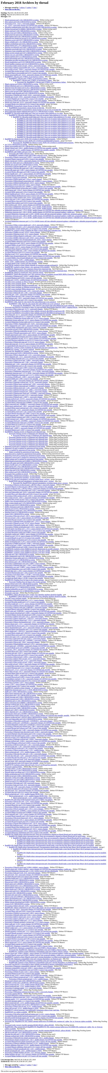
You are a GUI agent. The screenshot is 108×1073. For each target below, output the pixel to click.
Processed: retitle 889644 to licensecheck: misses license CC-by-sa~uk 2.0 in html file (33, 110)
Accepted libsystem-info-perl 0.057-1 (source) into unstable (24, 655)
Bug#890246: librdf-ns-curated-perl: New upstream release (24, 272)
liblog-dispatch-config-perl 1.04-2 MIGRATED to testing (24, 510)
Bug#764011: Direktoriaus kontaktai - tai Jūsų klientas (23, 476)
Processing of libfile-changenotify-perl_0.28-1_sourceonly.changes (27, 324)
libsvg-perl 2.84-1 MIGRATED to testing (18, 893)
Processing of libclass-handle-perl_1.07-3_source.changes (24, 166)
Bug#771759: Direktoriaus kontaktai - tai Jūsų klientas (23, 477)
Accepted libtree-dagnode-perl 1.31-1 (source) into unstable (24, 358)
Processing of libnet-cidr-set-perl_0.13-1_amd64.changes (24, 1006)
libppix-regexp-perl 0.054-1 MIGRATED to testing (22, 84)
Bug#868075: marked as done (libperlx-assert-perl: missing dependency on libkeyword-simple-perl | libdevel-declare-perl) (45, 957)
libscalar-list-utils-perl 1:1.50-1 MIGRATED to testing (23, 1034)
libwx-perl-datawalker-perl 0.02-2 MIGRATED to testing (24, 719)
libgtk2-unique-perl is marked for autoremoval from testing (24, 459)
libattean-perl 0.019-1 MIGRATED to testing (20, 509)
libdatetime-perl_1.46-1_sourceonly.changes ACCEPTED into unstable (28, 364)
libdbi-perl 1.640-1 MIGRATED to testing (19, 692)
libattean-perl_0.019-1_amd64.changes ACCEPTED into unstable (26, 280)
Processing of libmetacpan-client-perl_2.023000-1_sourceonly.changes (28, 393)
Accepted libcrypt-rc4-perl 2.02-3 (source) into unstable (23, 519)
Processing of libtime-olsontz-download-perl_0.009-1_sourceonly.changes (29, 606)
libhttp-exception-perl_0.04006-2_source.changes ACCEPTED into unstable (30, 810)
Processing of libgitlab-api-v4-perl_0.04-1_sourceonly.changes (25, 95)
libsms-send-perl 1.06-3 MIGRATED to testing (20, 31)
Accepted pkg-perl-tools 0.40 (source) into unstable (22, 763)
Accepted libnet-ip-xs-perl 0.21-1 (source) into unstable (23, 424)
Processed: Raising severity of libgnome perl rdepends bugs (28, 433)
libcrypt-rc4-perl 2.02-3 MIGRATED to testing (20, 737)
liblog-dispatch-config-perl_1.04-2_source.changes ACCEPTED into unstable (30, 250)
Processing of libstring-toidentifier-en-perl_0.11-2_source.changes (26, 331)
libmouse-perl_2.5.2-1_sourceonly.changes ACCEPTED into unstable (28, 670)
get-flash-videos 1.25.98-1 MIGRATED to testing (21, 768)
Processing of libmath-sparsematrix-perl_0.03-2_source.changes (26, 333)
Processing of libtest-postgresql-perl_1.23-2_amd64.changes (25, 977)
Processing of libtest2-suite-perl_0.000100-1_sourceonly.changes (26, 607)
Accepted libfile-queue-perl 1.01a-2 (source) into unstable (24, 192)
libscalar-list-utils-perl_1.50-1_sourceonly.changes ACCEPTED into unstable (30, 756)
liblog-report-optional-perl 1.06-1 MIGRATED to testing (23, 693)
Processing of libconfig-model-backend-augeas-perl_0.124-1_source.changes (30, 1014)
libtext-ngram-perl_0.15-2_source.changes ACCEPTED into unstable (27, 942)
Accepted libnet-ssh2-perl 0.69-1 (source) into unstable (23, 911)
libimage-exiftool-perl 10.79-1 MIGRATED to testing (22, 704)
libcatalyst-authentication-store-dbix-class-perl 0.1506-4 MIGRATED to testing (31, 27)
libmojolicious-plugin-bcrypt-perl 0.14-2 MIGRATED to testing (26, 38)
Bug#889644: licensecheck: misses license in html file (22, 106)
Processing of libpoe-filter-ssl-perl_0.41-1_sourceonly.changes (25, 659)
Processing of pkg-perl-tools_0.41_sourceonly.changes (23, 785)
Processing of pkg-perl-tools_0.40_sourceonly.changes (23, 759)
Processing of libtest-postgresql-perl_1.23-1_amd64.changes (25, 750)
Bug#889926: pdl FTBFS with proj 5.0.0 (18, 152)
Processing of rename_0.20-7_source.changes (20, 682)
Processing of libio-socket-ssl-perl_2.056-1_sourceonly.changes (26, 662)
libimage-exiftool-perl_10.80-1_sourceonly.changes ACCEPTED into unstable (30, 741)
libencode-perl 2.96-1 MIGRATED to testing (20, 554)
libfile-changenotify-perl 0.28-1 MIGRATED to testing (23, 556)
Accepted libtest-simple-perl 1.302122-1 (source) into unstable (25, 633)
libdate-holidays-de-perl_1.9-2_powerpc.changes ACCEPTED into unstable (30, 1054)
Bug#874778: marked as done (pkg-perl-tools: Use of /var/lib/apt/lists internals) (31, 765)
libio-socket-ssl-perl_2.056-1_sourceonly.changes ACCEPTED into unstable (30, 664)
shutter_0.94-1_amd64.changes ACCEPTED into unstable (24, 261)
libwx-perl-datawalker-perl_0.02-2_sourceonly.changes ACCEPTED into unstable (32, 492)
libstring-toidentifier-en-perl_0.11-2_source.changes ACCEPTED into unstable (31, 338)
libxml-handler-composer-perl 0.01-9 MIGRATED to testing (25, 64)
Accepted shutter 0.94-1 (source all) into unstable (21, 263)
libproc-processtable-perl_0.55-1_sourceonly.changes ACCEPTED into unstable (31, 75)
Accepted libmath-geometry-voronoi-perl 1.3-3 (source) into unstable (27, 933)
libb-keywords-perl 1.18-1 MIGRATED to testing (21, 1032)
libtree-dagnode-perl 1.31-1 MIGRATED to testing (21, 712)
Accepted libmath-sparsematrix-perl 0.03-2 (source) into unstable (26, 336)
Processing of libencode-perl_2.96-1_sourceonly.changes (23, 293)
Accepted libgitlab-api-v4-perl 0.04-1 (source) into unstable (24, 99)
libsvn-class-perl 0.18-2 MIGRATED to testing (20, 470)
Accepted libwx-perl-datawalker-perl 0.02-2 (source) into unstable (26, 494)
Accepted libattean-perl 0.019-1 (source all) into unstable (23, 278)
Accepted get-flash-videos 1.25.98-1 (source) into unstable (24, 578)
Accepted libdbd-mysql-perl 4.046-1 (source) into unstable (24, 547)
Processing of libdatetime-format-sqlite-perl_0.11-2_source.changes (27, 318)
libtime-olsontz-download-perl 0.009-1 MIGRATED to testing (25, 902)
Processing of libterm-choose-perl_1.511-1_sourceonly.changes (25, 620)
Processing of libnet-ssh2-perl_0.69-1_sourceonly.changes (24, 906)
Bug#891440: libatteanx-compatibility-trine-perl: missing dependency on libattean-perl (33, 959)
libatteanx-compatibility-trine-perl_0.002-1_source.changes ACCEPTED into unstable (33, 968)
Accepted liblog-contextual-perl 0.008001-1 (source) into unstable (26, 402)
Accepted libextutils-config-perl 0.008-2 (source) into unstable (25, 532)
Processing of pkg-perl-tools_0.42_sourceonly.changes (23, 873)
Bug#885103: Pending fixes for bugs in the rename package (24, 580)
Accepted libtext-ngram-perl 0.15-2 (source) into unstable (24, 944)
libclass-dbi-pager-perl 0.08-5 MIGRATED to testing (22, 463)
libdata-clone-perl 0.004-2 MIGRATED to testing (21, 33)
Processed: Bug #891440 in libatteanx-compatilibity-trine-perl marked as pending (35, 961)
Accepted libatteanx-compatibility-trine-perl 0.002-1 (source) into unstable (29, 970)
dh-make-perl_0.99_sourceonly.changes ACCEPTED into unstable (27, 787)
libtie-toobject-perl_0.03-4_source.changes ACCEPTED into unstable (28, 205)
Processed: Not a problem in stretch (16, 474)
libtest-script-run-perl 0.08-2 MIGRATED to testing (22, 91)
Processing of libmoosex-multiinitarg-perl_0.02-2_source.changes (26, 829)
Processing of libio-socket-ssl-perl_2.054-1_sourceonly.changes (26, 66)
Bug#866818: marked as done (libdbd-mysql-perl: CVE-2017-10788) (27, 551)
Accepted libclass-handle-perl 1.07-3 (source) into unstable (24, 175)
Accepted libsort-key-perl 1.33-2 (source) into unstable (23, 805)
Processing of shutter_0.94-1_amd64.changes (20, 260)
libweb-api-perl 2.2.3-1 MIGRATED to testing (20, 587)
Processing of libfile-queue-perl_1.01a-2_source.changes (23, 179)
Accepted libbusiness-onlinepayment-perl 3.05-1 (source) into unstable (28, 995)
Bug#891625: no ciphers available (16, 1012)
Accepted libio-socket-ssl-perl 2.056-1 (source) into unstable (25, 666)
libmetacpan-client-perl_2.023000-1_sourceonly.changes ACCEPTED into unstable (32, 421)
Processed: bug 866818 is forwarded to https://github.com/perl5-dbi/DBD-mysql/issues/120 (35, 313)
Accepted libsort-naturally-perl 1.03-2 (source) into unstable (24, 816)
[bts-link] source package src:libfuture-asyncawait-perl (23, 287)
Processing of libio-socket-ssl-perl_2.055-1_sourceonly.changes (26, 496)
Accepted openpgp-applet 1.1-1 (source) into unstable (22, 1001)
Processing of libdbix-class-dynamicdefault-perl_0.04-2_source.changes (28, 239)
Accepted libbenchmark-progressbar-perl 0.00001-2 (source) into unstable (29, 188)
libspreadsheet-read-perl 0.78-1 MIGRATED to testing (23, 887)
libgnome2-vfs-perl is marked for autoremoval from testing (24, 448)
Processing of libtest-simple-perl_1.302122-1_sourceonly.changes (26, 618)
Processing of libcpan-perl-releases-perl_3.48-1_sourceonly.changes (27, 726)
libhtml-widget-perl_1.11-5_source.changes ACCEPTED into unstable (28, 928)
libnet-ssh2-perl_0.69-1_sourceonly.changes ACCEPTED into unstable (28, 909)
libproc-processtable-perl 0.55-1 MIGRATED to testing (23, 146)
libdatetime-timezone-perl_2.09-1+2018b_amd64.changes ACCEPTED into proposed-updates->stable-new (40, 212)
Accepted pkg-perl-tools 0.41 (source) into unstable (22, 792)
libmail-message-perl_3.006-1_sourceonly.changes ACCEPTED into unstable (30, 415)
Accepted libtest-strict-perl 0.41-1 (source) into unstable (23, 635)
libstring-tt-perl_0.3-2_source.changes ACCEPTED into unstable (26, 254)
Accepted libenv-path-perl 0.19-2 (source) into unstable (23, 926)
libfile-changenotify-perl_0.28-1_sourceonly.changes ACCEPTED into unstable (31, 325)
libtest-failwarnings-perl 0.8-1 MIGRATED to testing (22, 58)
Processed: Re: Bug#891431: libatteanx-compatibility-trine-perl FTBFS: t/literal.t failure (38, 950)
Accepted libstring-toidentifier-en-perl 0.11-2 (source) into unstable (27, 340)
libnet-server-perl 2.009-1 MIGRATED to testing (21, 708)
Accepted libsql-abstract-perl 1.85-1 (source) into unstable (24, 300)
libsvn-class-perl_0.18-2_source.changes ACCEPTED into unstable (27, 199)
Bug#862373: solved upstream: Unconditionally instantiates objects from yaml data (32, 1010)
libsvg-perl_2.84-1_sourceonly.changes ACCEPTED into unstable (26, 649)
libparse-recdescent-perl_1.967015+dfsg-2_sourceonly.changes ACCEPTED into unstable (34, 488)
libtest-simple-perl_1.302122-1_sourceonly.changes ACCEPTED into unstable (30, 631)
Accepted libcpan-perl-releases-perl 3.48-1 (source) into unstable (26, 728)
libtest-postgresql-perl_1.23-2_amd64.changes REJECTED (24, 984)
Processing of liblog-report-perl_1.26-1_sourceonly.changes (24, 388)
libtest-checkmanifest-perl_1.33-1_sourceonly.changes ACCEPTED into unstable (31, 627)
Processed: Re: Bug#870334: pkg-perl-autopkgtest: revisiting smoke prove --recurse (40, 483)
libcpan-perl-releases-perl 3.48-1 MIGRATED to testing (23, 981)
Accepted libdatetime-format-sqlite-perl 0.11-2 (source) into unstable (27, 322)
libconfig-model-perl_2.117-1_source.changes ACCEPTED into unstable (29, 604)
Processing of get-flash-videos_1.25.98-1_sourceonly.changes (25, 574)
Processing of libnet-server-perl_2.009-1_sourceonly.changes (25, 360)
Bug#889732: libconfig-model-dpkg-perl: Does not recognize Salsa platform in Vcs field (34, 113)
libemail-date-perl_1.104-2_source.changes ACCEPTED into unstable (28, 571)
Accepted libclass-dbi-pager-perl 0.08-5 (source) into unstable (25, 172)
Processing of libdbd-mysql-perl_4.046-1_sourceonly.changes (25, 543)
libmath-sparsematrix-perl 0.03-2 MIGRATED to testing (23, 585)
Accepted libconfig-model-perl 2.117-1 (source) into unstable (25, 602)
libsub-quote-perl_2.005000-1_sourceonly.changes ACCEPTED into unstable (30, 646)
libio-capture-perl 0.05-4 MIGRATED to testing (20, 22)
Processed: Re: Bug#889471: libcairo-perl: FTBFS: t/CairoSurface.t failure (41, 82)
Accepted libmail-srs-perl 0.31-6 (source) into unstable (23, 538)
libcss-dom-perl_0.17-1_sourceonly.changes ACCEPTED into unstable (28, 315)
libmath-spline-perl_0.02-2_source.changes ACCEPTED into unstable (28, 935)
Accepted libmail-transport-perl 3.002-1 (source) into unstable (25, 417)
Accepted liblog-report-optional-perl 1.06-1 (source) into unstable (26, 408)
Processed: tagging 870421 (14, 767)
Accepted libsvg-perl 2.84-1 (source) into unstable (21, 651)
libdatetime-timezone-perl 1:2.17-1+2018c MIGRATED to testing (26, 690)
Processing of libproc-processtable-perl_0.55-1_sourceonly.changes (27, 67)
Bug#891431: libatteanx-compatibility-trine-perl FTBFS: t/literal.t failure (29, 946)
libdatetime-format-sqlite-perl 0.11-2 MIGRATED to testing (24, 558)
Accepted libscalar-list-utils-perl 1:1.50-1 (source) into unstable (26, 757)
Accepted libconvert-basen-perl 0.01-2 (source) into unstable (25, 821)
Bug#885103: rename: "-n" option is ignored (19, 349)
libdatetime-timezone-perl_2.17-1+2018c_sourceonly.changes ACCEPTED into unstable (34, 373)
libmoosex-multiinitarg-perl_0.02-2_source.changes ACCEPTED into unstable (30, 831)
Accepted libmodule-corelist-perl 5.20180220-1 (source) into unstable (28, 724)
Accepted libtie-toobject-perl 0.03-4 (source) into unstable (24, 203)
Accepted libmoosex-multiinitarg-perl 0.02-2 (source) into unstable (27, 832)
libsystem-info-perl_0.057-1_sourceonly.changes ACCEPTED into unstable (30, 653)
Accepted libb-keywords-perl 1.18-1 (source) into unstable (24, 748)
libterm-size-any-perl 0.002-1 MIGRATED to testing (22, 55)
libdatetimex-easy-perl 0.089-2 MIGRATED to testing (22, 779)
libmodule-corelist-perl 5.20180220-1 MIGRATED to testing (25, 983)
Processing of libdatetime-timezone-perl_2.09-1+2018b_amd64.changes (28, 208)
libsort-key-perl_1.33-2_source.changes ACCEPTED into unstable (27, 803)
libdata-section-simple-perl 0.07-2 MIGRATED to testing (24, 53)
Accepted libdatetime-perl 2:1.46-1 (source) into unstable (24, 366)
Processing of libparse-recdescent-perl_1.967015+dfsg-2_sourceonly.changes (30, 485)
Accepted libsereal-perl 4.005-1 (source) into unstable (22, 677)
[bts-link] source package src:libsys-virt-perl (19, 282)
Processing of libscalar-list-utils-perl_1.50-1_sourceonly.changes (26, 754)
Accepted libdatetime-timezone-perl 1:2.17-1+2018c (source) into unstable (29, 375)
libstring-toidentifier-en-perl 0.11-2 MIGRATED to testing (24, 589)
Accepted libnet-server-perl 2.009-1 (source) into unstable (24, 368)
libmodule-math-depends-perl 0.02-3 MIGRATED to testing (24, 93)
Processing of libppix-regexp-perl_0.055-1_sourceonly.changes (25, 157)
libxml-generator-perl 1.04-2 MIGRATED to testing (22, 20)
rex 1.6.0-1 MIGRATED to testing (16, 144)
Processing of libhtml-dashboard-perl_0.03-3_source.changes (25, 183)
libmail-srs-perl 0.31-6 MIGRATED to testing (20, 781)
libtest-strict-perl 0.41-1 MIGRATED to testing (20, 891)
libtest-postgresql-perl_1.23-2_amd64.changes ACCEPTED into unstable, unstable (32, 1003)
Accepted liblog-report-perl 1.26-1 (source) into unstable (23, 412)
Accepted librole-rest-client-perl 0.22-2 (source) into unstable (25, 104)
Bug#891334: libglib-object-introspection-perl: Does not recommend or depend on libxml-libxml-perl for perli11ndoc (43, 834)
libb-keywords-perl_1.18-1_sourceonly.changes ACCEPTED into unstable (29, 746)
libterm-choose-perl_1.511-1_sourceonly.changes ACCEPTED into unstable (30, 624)
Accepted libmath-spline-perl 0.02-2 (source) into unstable (24, 937)
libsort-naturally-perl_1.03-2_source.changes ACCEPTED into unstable (28, 814)
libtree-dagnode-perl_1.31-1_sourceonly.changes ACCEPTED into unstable (30, 357)
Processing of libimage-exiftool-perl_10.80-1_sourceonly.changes (26, 739)
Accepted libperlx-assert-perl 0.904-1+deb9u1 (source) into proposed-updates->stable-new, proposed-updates (40, 955)
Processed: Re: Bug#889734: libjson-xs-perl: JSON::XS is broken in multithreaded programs (43, 142)
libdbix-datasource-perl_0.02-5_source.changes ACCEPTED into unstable (29, 243)
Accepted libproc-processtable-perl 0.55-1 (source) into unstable (26, 73)
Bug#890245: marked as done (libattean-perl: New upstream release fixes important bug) (38, 271)
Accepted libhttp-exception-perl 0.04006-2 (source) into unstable (26, 812)
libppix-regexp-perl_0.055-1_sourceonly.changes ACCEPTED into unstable (30, 161)
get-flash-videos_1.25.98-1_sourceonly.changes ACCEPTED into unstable (29, 576)
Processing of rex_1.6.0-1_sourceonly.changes (20, 24)
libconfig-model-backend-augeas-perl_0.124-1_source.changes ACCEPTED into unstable (34, 1018)
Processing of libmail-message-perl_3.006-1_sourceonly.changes (26, 390)
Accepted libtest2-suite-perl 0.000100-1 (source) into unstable (25, 609)
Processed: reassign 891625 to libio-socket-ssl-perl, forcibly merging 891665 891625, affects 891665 (38, 1030)
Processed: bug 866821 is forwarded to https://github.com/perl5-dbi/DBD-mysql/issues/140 (35, 311)
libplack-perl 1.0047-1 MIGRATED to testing (20, 710)
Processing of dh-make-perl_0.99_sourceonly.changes (22, 783)
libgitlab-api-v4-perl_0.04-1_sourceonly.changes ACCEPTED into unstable (29, 97)
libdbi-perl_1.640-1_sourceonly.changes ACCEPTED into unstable (27, 380)
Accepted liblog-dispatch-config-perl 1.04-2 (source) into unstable (26, 249)
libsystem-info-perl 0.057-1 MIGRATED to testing (21, 895)
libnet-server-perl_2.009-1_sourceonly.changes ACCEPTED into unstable (29, 369)
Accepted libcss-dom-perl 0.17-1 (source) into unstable (23, 316)
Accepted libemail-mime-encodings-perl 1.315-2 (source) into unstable (28, 530)
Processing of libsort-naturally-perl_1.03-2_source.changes (24, 809)
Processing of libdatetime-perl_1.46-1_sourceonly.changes (24, 362)
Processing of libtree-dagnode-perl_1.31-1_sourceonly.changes (25, 355)
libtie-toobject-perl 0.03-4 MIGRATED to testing (21, 472)
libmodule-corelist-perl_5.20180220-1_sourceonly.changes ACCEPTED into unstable (33, 723)
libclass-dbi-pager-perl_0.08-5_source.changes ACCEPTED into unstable (29, 170)
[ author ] (29, 7)
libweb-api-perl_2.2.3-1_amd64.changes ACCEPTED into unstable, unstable (30, 150)
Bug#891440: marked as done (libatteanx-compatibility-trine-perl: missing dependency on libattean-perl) (43, 962)
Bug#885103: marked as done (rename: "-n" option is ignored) (25, 688)
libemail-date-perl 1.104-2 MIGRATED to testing (21, 770)
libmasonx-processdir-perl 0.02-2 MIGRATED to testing (23, 49)
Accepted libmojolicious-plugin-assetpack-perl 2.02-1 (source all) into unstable (31, 1041)
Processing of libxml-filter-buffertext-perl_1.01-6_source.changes (26, 823)
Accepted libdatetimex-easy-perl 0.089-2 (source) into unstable (25, 569)
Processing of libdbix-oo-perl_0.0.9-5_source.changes (22, 232)
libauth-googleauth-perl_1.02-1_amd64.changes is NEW (23, 1051)
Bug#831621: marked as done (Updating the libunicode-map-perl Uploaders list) (31, 347)
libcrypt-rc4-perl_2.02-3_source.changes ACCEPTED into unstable (27, 518)
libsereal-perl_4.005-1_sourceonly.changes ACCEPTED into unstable (28, 675)
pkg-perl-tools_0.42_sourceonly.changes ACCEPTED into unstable (27, 875)
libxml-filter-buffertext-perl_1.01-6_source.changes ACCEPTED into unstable (30, 825)
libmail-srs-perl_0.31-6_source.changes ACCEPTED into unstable (26, 536)
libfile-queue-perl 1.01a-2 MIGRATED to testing (21, 466)
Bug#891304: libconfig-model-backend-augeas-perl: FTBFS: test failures (29, 800)
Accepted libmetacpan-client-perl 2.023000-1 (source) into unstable (27, 422)
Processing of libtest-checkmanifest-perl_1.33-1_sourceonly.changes (27, 622)
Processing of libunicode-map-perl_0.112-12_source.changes (25, 342)
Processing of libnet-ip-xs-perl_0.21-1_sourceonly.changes (24, 395)
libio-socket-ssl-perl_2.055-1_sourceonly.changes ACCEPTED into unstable (30, 498)
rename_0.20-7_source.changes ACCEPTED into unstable (24, 684)
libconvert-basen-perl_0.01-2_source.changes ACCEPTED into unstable (28, 820)
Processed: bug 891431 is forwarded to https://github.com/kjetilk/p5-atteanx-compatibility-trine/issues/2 (39, 964)
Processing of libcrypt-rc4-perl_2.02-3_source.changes (23, 516)
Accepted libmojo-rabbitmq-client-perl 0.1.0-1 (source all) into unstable (28, 1047)
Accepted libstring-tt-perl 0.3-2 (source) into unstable (22, 252)
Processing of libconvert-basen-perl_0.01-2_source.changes (24, 818)
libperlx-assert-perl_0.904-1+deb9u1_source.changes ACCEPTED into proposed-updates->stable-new (38, 869)
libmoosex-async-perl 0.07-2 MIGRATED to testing (22, 40)
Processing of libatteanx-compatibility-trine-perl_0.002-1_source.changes (29, 966)
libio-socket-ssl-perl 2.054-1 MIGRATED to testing (22, 329)
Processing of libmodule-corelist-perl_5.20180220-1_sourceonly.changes (29, 721)
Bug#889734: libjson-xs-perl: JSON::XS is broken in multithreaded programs (30, 139)
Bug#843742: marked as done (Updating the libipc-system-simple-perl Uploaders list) (33, 230)
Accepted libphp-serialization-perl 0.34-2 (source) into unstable (26, 540)
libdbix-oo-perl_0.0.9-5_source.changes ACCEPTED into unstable (27, 247)
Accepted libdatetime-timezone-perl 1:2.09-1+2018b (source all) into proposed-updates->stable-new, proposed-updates (44, 214)
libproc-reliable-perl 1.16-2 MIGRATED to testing (21, 42)
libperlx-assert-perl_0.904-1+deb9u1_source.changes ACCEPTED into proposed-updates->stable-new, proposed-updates (44, 953)
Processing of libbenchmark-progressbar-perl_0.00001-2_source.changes (29, 181)
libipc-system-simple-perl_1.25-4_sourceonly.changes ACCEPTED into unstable (31, 227)
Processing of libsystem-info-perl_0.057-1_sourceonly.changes (25, 638)
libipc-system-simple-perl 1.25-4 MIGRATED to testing (23, 503)
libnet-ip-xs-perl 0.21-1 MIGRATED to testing (20, 706)
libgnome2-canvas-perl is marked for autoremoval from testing (25, 457)
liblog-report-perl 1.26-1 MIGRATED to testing (20, 695)
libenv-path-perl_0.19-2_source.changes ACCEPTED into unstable (27, 924)
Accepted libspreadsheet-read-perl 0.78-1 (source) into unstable (26, 681)
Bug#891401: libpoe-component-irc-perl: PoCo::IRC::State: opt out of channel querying (34, 907)
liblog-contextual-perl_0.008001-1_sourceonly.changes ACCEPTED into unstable (32, 404)
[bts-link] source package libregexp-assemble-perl (21, 285)
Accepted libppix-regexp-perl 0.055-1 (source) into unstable (24, 159)
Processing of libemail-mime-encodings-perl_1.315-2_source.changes (28, 521)
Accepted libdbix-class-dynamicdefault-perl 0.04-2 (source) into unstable (29, 258)
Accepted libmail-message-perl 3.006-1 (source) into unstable (25, 413)
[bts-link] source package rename (16, 598)
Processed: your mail (12, 593)
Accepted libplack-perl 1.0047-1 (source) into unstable (23, 430)
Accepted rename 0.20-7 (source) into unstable (20, 686)
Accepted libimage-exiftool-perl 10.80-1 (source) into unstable (25, 743)
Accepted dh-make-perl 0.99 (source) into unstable (21, 789)
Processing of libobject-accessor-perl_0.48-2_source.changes (25, 913)
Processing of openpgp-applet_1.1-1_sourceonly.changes (23, 988)
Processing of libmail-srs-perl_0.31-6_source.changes (22, 523)
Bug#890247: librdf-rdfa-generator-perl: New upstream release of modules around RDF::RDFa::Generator (40, 274)
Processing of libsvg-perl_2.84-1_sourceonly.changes (22, 642)
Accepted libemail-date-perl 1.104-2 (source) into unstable (24, 573)
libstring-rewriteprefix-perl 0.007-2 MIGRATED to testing (24, 47)
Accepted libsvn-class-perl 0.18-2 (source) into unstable (23, 201)
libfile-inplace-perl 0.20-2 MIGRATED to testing (21, 36)
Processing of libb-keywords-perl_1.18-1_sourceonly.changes (25, 745)
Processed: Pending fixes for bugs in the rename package (27, 582)
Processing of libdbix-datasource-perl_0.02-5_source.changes (25, 238)
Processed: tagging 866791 (14, 994)
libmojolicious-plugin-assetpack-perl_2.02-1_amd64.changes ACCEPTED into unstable (34, 1040)
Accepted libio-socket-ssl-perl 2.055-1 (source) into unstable (25, 499)
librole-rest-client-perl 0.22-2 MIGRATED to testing (22, 163)
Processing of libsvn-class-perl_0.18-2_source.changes (23, 185)
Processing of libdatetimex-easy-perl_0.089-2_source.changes (25, 563)
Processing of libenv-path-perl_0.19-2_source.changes (23, 918)
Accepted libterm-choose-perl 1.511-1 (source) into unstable (24, 626)
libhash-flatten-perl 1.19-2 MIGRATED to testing (21, 45)
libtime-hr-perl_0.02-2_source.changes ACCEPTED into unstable (26, 975)
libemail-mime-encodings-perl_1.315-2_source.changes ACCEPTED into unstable (32, 529)
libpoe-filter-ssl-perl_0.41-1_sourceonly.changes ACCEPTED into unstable (29, 671)
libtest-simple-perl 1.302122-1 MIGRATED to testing (22, 889)
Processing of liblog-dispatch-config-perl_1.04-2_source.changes (26, 236)
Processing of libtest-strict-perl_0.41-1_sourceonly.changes (24, 616)
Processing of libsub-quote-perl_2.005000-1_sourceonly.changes (26, 640)
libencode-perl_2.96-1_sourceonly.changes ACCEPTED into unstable (28, 294)
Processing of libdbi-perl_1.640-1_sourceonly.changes (23, 377)
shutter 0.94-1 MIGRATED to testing (17, 514)
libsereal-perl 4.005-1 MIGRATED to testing (20, 882)
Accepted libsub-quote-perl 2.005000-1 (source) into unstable (25, 648)
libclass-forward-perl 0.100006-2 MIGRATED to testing (23, 29)
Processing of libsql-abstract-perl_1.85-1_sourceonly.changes (25, 291)
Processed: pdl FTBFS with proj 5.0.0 (21, 153)
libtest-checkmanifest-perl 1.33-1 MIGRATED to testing (23, 898)
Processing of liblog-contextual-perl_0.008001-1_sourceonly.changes (27, 386)
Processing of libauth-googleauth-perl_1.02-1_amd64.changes (25, 1049)
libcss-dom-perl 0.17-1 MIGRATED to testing (20, 560)
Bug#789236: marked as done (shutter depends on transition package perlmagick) (31, 265)
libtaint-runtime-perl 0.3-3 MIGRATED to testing (21, 56)
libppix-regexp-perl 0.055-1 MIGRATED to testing (22, 353)
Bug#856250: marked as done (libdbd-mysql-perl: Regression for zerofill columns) (32, 549)
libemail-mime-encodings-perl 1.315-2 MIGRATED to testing (25, 772)
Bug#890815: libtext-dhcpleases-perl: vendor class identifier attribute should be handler (33, 595)
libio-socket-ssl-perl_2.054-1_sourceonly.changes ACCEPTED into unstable (30, 69)
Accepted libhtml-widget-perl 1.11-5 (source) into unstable (24, 929)
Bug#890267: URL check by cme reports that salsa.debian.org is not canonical (30, 302)
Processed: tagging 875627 (14, 990)
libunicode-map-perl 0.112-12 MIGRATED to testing (22, 591)
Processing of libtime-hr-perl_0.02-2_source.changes (22, 972)
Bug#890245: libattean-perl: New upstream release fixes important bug (28, 269)
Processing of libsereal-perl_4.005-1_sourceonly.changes (23, 657)
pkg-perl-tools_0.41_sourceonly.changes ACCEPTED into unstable (27, 790)
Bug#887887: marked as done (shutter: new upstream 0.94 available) (27, 267)
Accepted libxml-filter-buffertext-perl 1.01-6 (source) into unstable (27, 827)
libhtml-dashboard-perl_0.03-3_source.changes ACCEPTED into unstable (29, 194)
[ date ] (34, 7)
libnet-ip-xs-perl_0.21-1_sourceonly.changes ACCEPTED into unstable (28, 426)
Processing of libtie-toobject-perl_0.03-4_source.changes (23, 197)
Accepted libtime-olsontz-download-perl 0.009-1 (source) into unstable (28, 615)
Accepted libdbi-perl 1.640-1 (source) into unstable (22, 379)
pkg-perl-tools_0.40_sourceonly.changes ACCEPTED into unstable (27, 761)
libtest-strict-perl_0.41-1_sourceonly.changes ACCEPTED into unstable (28, 637)
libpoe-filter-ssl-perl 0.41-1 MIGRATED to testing (21, 900)
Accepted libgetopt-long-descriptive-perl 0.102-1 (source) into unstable (28, 734)
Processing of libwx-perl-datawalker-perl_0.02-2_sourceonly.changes (27, 490)
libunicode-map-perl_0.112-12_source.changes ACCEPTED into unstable (29, 344)
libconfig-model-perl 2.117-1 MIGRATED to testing (22, 878)
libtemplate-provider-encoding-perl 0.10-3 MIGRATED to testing (26, 60)
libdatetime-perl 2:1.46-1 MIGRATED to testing (21, 701)
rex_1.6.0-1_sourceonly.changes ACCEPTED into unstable (24, 25)
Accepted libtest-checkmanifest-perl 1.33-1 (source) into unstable (26, 629)
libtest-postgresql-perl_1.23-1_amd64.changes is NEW (23, 752)
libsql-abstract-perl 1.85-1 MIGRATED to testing (21, 562)
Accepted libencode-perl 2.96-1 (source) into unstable (22, 296)
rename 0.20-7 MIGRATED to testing (17, 904)
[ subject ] (22, 7)
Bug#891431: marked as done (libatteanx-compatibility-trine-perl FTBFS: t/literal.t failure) (39, 951)
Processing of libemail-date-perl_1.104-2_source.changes (24, 565)
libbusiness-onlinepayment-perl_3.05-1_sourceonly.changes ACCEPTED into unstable (33, 997)
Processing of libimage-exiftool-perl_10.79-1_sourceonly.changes (26, 382)
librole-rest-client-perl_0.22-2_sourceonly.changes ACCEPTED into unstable (30, 102)
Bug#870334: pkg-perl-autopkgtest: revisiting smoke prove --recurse (27, 479)
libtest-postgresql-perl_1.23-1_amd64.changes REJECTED (24, 794)
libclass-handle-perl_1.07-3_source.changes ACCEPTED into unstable (28, 174)
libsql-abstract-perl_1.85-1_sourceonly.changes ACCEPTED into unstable (29, 298)
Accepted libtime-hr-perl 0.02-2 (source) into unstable (22, 973)
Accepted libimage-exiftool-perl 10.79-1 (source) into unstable (25, 401)
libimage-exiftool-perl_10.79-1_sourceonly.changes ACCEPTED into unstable (30, 399)
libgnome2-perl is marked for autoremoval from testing (23, 454)
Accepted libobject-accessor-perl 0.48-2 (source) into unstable (25, 939)
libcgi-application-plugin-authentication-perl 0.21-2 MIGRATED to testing (29, 111)
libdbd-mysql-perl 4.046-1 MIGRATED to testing (21, 776)
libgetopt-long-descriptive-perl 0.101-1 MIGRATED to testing (25, 88)
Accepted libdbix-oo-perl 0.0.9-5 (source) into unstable (23, 245)
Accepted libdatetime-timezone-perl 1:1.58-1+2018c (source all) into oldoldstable (31, 871)
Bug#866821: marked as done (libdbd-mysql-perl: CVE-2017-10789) (27, 552)
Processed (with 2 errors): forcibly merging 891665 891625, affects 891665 (29, 1025)
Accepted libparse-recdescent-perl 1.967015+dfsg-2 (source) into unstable (29, 487)
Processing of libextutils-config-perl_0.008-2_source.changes (25, 525)
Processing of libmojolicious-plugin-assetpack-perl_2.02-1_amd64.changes (29, 1038)
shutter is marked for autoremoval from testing (20, 450)
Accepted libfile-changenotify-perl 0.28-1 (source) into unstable (26, 327)
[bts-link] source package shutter (15, 283)
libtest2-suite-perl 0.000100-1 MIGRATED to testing (22, 897)
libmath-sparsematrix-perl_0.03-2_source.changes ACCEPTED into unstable (30, 335)
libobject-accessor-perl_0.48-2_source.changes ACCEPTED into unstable (29, 940)
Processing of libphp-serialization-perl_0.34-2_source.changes (25, 527)
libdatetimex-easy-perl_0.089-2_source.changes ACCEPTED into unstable (29, 567)
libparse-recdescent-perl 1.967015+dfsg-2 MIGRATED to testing (26, 717)
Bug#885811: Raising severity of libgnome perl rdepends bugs (25, 432)
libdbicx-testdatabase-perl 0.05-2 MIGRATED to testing (23, 44)
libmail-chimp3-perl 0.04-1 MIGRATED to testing (21, 584)
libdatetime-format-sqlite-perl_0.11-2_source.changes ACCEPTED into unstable (31, 320)
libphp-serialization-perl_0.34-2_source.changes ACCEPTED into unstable (29, 541)
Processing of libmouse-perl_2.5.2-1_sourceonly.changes (23, 660)
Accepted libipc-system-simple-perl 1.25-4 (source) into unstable (26, 228)
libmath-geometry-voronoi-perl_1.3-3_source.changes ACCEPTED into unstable (31, 931)
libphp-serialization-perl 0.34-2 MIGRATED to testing (23, 774)
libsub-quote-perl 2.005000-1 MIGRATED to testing (22, 884)
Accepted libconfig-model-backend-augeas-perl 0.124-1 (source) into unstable (30, 1016)
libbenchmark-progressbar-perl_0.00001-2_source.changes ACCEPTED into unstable (33, 186)
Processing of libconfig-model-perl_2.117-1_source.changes (24, 600)
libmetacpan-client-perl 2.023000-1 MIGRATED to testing (24, 713)
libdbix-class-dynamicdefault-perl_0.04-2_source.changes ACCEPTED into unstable (32, 256)
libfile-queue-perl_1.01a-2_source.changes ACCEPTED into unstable (28, 190)
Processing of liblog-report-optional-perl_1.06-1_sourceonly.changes (27, 384)
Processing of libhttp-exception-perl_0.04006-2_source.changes (26, 807)
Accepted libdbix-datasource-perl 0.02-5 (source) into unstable (25, 241)
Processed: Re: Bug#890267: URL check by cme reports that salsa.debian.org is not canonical (43, 305)
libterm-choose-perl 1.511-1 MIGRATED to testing (22, 886)
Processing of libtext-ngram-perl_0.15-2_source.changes (23, 917)
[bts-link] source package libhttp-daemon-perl (20, 289)
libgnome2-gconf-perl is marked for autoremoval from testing (25, 446)
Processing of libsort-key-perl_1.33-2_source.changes (22, 801)
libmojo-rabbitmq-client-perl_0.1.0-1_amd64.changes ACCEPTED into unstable (31, 1045)
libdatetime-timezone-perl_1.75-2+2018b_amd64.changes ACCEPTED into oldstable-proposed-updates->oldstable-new (44, 210)
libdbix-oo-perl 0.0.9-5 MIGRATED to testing (20, 505)
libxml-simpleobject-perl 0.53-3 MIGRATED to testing (23, 62)
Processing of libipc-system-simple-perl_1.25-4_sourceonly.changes (27, 225)
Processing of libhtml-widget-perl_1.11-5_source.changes (24, 920)
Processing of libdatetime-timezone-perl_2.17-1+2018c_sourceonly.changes (30, 371)
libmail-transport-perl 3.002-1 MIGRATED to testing (22, 699)
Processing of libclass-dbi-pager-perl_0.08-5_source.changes (25, 168)
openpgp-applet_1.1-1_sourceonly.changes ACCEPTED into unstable (28, 999)
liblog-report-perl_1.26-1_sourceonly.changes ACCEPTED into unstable (28, 410)
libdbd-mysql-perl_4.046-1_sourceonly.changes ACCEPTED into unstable (29, 545)
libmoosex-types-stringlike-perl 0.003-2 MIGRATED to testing (25, 51)
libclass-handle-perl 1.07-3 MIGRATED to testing (21, 465)
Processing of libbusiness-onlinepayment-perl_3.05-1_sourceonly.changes (29, 992)
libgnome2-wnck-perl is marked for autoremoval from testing (25, 455)
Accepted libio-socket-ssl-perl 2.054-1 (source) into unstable (25, 71)
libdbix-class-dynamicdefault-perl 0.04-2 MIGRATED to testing (26, 501)
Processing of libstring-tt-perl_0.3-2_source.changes (22, 234)
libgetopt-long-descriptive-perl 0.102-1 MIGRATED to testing (25, 1004)
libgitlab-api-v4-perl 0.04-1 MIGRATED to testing (21, 164)
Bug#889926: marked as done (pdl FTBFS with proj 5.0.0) (28, 155)
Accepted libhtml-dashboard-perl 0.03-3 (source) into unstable (25, 196)
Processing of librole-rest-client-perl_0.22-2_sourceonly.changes (26, 100)
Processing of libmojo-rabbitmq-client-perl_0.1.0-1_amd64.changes (27, 1043)
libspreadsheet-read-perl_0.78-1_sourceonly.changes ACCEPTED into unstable (31, 679)
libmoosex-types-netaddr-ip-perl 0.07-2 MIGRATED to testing (25, 89)
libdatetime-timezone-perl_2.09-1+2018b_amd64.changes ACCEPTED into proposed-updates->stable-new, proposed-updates (46, 216)
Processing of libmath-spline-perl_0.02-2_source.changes (24, 915)
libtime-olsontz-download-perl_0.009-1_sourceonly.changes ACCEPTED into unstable (33, 613)
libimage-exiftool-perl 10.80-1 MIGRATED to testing (22, 1036)
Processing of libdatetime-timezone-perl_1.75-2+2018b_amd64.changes (28, 207)
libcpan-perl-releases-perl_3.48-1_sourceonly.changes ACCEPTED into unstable (31, 730)
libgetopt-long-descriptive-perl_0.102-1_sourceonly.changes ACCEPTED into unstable (33, 735)
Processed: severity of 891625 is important (19, 1019)
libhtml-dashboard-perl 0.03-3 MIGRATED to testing (22, 468)
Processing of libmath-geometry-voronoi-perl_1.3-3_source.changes (27, 922)
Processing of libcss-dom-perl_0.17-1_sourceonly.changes (24, 309)
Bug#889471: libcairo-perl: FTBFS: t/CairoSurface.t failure (24, 77)
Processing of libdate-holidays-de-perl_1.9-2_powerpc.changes (25, 1052)
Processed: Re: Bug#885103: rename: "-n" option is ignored (24, 351)
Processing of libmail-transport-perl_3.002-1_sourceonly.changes (26, 391)
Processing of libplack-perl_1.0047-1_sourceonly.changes (24, 397)
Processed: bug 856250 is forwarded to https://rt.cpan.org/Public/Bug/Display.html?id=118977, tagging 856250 (41, 307)
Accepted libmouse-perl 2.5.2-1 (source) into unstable (22, 668)
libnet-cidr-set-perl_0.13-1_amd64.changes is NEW (22, 1008)
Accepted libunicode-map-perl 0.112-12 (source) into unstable (25, 346)
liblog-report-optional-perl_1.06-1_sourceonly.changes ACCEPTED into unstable (31, 406)
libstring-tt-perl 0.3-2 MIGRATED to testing (19, 512)
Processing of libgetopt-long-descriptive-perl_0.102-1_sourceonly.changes (29, 732)
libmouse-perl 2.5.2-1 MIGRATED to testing (20, 880)
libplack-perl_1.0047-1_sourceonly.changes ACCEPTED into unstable (28, 428)
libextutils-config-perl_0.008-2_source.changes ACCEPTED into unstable (29, 534)
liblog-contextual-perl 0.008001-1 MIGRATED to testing (24, 703)
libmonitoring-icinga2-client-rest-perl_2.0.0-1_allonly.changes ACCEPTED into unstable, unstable (37, 715)
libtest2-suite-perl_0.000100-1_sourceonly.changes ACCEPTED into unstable (30, 611)
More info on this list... (13, 9)
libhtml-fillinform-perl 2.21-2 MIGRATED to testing (22, 86)
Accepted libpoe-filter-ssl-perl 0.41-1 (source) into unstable (24, 673)
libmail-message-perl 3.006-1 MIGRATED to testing (22, 697)
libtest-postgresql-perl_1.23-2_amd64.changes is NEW (23, 986)
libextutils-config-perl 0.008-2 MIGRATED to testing (22, 778)
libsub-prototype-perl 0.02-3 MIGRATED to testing (22, 34)
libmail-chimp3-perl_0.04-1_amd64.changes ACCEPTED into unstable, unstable (31, 148)
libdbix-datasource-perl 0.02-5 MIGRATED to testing (22, 507)
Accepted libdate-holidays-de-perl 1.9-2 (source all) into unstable (26, 1056)
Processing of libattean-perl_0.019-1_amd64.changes (22, 276)
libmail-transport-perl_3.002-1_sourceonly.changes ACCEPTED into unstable (30, 419)
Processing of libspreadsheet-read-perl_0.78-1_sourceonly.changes (27, 644)
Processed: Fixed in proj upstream (16, 177)
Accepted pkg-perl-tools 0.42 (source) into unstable (22, 876)
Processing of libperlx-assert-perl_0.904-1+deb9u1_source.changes (27, 867)
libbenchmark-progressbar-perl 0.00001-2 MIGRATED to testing (26, 461)
